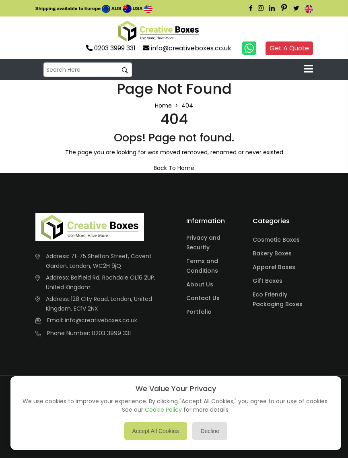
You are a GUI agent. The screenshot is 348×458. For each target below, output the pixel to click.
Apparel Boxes (274, 267)
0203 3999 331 (111, 333)
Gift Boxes (267, 281)
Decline (209, 431)
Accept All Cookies (155, 431)
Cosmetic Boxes (276, 240)
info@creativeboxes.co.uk (101, 320)
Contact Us (203, 298)
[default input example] (87, 69)
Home (163, 106)
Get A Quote (289, 48)
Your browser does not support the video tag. (216, 31)
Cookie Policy (163, 410)
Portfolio (199, 312)
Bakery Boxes (272, 253)
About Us (199, 284)
